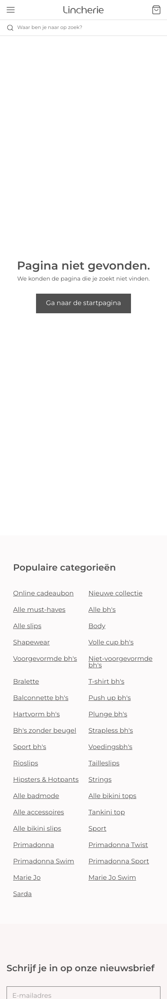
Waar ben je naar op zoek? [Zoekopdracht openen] (44, 27)
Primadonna (33, 845)
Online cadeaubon (43, 594)
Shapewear (31, 643)
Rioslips (25, 763)
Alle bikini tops (112, 796)
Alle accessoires (38, 812)
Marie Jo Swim (112, 878)
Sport (97, 829)
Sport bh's (29, 747)
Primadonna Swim (43, 861)
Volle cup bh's (110, 643)
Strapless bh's (110, 731)
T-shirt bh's (106, 682)
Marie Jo (27, 878)
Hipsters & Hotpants (46, 780)
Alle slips (27, 626)
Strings (100, 780)
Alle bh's (102, 610)
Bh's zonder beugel (44, 731)
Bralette (26, 682)
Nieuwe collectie (115, 594)
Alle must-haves (39, 610)
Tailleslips (104, 763)
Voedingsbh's (110, 747)
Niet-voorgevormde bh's (120, 662)
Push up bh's (109, 698)
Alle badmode (36, 796)
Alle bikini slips (37, 829)
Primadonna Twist (118, 845)
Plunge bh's (107, 714)
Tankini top (106, 812)
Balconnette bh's (40, 698)
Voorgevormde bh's (45, 659)
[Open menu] (11, 10)
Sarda (22, 894)
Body (97, 626)
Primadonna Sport (118, 861)
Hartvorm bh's (36, 714)
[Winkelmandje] (156, 10)
